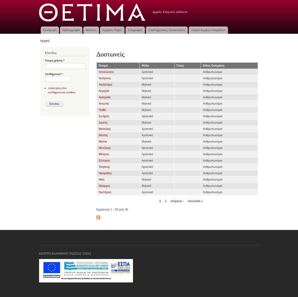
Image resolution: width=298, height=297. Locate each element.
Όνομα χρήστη (55, 60)
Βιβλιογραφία (71, 30)
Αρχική (45, 40)
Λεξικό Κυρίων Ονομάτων (208, 30)
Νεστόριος (105, 192)
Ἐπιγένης (104, 167)
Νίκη (101, 179)
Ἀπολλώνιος (106, 72)
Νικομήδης (105, 173)
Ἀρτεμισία (105, 97)
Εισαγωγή (49, 30)
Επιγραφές (135, 30)
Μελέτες (91, 30)
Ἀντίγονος (105, 78)
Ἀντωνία (104, 103)
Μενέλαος (105, 148)
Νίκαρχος (104, 186)
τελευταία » (195, 201)
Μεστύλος (105, 129)
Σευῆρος (104, 116)
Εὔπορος (104, 160)
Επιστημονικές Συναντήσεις (166, 30)
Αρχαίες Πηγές (112, 30)
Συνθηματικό (54, 74)
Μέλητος (104, 154)
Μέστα (103, 141)
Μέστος (103, 135)
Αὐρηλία (104, 91)
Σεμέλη (103, 122)
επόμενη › (177, 201)
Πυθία (102, 110)
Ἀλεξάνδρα (105, 84)
